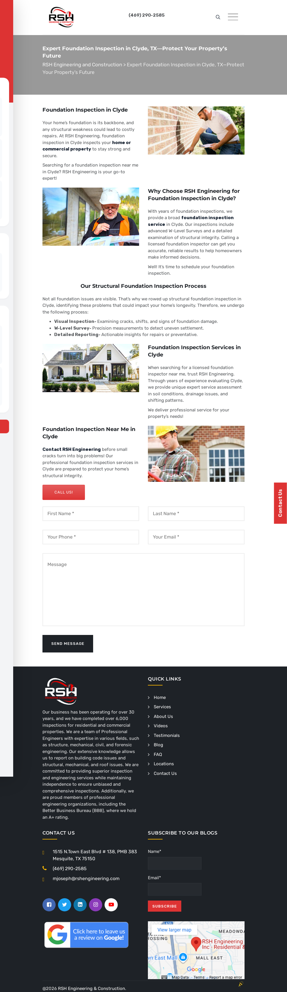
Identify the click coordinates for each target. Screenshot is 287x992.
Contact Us (165, 773)
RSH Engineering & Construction (91, 988)
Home (160, 697)
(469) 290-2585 (70, 868)
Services (162, 706)
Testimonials (167, 735)
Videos (161, 725)
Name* (174, 859)
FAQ (158, 754)
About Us (163, 716)
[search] (218, 17)
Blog (158, 744)
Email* (174, 885)
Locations (164, 763)
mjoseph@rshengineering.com (86, 878)
